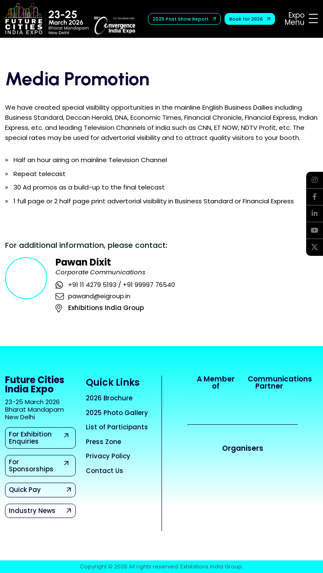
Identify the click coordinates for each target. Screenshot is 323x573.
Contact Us (104, 470)
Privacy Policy (108, 456)
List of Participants (117, 427)
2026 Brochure (109, 398)
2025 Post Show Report (185, 19)
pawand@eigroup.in (99, 296)
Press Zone (103, 441)
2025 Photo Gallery (117, 412)
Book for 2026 (250, 19)
